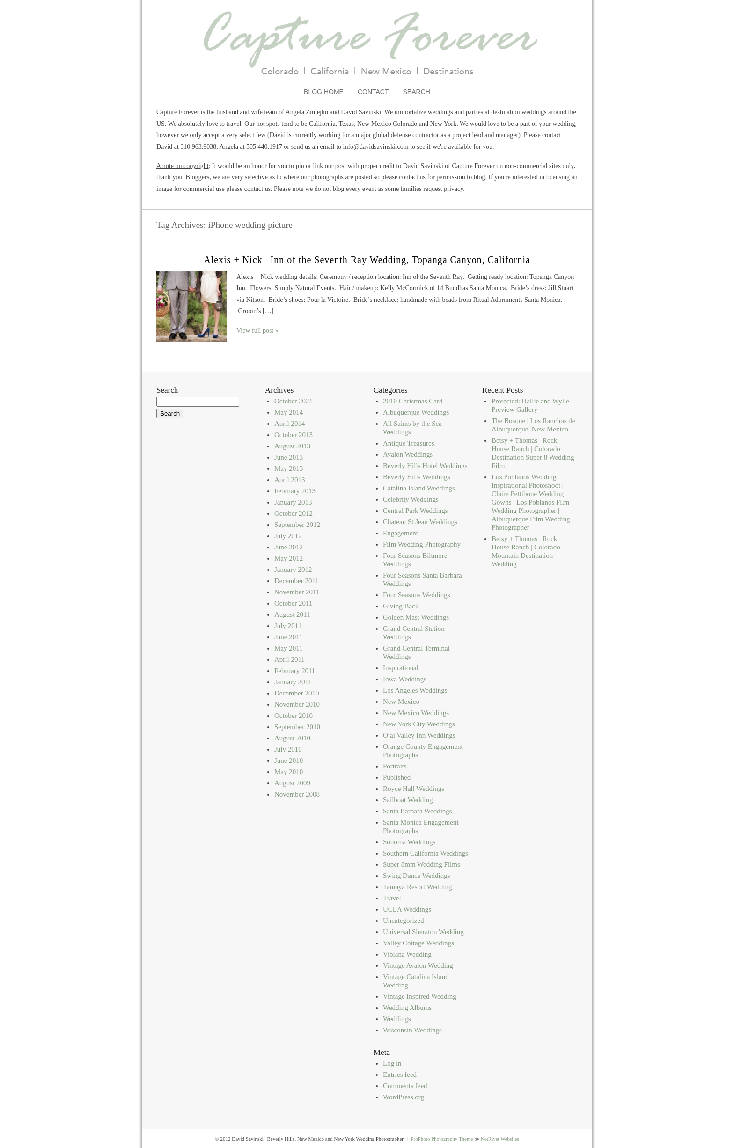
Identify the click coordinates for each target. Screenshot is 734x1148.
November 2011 (297, 592)
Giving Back (400, 606)
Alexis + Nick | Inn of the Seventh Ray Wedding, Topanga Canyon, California (367, 260)
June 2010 (288, 760)
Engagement (400, 533)
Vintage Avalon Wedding (418, 965)
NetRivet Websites (500, 1138)
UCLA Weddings (407, 909)
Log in (392, 1063)
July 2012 (288, 536)
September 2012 (297, 524)
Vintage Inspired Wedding (419, 996)
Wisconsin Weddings (412, 1030)
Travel (392, 898)
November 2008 (297, 794)
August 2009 (292, 783)
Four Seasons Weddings (416, 595)
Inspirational (400, 668)
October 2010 (293, 715)
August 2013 (292, 446)
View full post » (257, 330)
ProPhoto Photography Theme (442, 1138)
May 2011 (288, 648)
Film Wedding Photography (422, 544)
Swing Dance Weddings (416, 875)
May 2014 (288, 412)
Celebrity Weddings (411, 499)
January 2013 (293, 502)
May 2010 (288, 771)
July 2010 (288, 749)
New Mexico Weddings (416, 713)
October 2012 (293, 513)
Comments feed (405, 1086)
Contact (373, 91)
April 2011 (289, 659)
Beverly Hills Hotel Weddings (425, 465)
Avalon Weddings (408, 454)
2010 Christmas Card (413, 401)
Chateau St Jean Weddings (420, 522)
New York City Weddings (419, 724)
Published (397, 777)
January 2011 (293, 682)
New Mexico (401, 701)
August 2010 (292, 738)
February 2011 (294, 670)
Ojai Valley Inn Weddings (419, 735)
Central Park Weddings (415, 510)
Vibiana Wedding (407, 954)
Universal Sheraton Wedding (423, 932)
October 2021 (293, 401)
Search (416, 91)
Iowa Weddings (404, 679)
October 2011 (293, 603)
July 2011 (287, 625)
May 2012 (288, 558)
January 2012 (293, 569)
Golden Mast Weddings (416, 617)
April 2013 (289, 479)
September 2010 (297, 727)
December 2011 (296, 581)
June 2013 (288, 457)
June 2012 (288, 547)
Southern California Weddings (425, 853)
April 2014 (289, 423)
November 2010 (297, 704)
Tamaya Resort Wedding (417, 887)
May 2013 (288, 468)
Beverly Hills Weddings (416, 477)
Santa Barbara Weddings (417, 811)
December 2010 (296, 693)
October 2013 (293, 435)
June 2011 (288, 637)
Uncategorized (403, 920)
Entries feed (400, 1074)
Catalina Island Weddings (419, 488)
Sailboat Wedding (408, 800)
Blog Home (324, 91)
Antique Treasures (408, 443)
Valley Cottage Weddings (418, 943)
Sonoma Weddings (409, 842)
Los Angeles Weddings (415, 690)
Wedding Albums (407, 1007)
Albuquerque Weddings (416, 412)
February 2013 (295, 491)
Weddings (397, 1019)
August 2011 (292, 614)
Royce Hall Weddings (413, 788)
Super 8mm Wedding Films (421, 864)
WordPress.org (403, 1097)
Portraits (395, 766)
